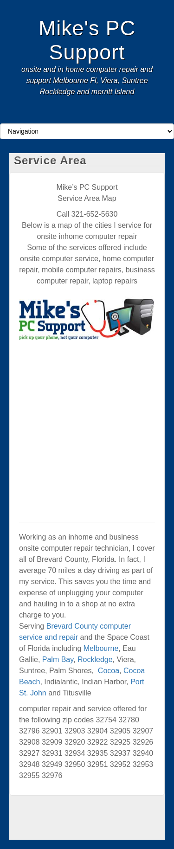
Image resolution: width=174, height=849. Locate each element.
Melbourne (101, 648)
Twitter (93, 115)
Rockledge (95, 659)
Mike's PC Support (87, 40)
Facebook (68, 115)
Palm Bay (57, 659)
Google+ (81, 115)
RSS (106, 115)
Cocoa (108, 671)
